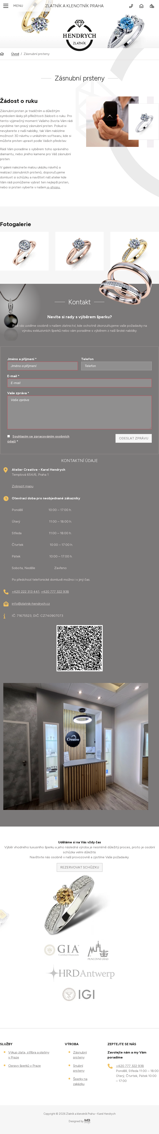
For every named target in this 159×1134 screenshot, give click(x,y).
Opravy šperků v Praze (24, 1066)
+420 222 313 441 (25, 592)
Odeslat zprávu (133, 438)
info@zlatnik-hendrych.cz (31, 604)
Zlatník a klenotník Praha (74, 5)
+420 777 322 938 (55, 592)
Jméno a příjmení (22, 359)
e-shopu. (53, 187)
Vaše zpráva (18, 393)
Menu (12, 6)
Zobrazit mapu (22, 486)
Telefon (87, 359)
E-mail (13, 376)
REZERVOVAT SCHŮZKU (79, 867)
